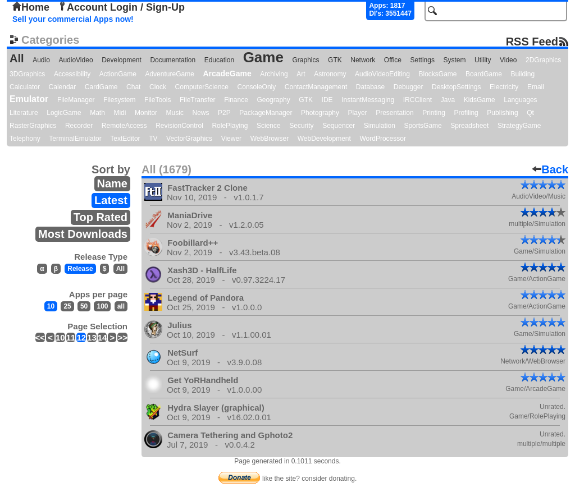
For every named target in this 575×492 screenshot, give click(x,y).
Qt (530, 113)
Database (370, 87)
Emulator (29, 99)
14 (102, 337)
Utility (482, 60)
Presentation (394, 113)
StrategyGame (519, 126)
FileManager (76, 100)
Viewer (231, 138)
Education (219, 60)
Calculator (25, 87)
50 (84, 306)
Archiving (274, 74)
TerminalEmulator (75, 138)
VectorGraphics (189, 138)
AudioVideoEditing (382, 74)
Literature (24, 113)
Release (80, 269)
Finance (236, 100)
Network (362, 60)
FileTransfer (198, 100)
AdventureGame (169, 74)
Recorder (79, 126)
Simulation (379, 126)
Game (263, 57)
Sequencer (338, 126)
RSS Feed (532, 41)
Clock (157, 87)
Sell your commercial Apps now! (73, 19)
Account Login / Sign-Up (121, 7)
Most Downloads (82, 234)
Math (97, 113)
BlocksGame (438, 74)
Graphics (305, 60)
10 (50, 306)
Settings (422, 60)
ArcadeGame (227, 73)
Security (301, 126)
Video (508, 60)
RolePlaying (230, 126)
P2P (224, 113)
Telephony (25, 138)
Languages (520, 100)
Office (392, 60)
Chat (133, 87)
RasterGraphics (33, 126)
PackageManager (265, 113)
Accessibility (72, 74)
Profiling (466, 113)
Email (535, 87)
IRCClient (417, 100)
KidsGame (479, 100)
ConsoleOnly (257, 87)
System (454, 60)
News (201, 113)
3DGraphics (27, 74)
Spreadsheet (469, 126)
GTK (335, 60)
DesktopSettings (456, 87)
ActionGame (117, 74)
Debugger (408, 87)
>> (122, 337)
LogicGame (64, 113)
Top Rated (100, 217)
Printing (433, 113)
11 (71, 337)
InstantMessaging (367, 100)
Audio (41, 60)
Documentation (172, 60)
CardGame (101, 87)
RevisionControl (179, 126)
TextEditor (125, 138)
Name (112, 183)
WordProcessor (382, 138)
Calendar (62, 87)
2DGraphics (543, 60)
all (121, 306)
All (17, 58)
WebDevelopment (324, 138)
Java (448, 100)
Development (122, 60)
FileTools (157, 100)
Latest (110, 200)
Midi (119, 113)
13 (92, 337)
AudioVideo (75, 60)
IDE (327, 100)
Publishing (502, 113)
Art (300, 74)
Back (550, 169)
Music (175, 113)
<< (40, 337)
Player (357, 113)
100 (102, 306)
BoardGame (484, 74)
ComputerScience (202, 87)
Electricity (504, 87)
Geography (273, 100)
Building (522, 74)
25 (67, 306)
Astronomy (330, 74)
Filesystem (119, 100)
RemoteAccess (124, 126)
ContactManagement (316, 87)
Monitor (146, 113)
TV (153, 138)
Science (269, 126)
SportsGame (422, 126)
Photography (320, 113)
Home (30, 7)
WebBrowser (269, 138)
